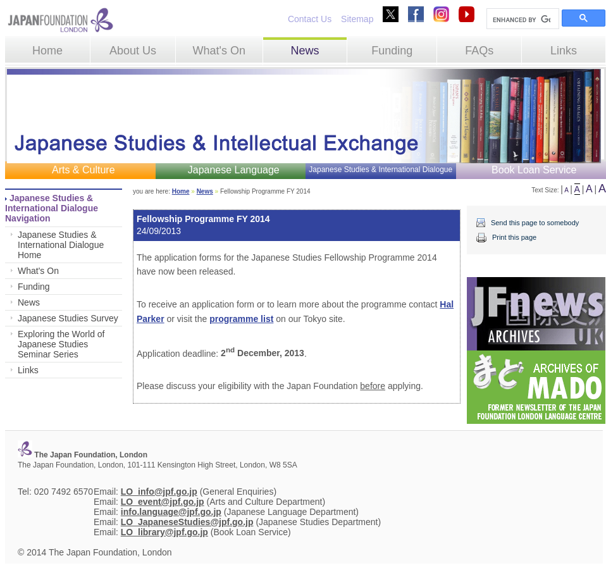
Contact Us (309, 19)
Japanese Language (234, 169)
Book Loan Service (534, 169)
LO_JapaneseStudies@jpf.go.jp (187, 522)
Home (47, 50)
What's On (218, 50)
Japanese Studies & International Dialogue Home (61, 245)
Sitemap (357, 19)
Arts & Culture (83, 169)
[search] (521, 19)
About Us (132, 50)
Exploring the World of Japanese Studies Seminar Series (61, 344)
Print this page (514, 237)
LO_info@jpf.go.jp (159, 491)
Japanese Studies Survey (68, 318)
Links (563, 50)
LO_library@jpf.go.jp (164, 532)
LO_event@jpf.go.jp (162, 502)
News (304, 50)
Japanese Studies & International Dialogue (380, 169)
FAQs (479, 50)
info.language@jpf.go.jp (171, 512)
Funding (391, 50)
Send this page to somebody (535, 222)
